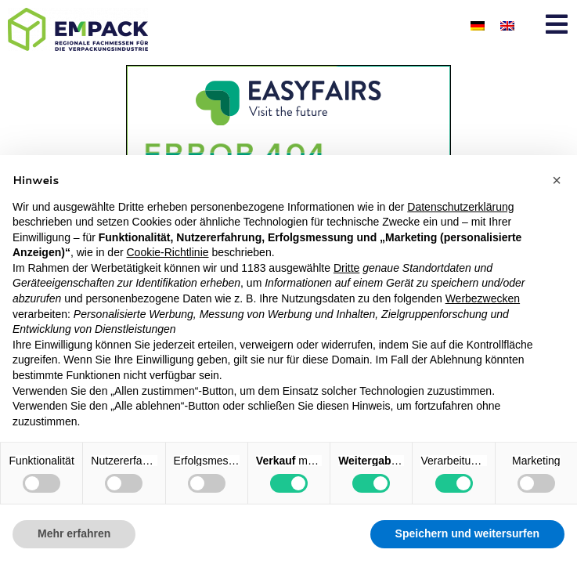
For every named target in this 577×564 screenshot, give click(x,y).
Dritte (346, 268)
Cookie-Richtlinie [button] (167, 252)
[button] (556, 180)
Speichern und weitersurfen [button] (467, 533)
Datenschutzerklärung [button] (460, 207)
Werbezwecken (482, 298)
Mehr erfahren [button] (74, 533)
